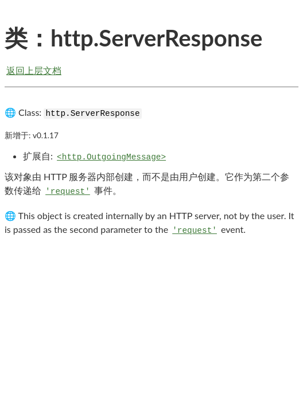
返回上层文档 (33, 70)
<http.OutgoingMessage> (111, 157)
